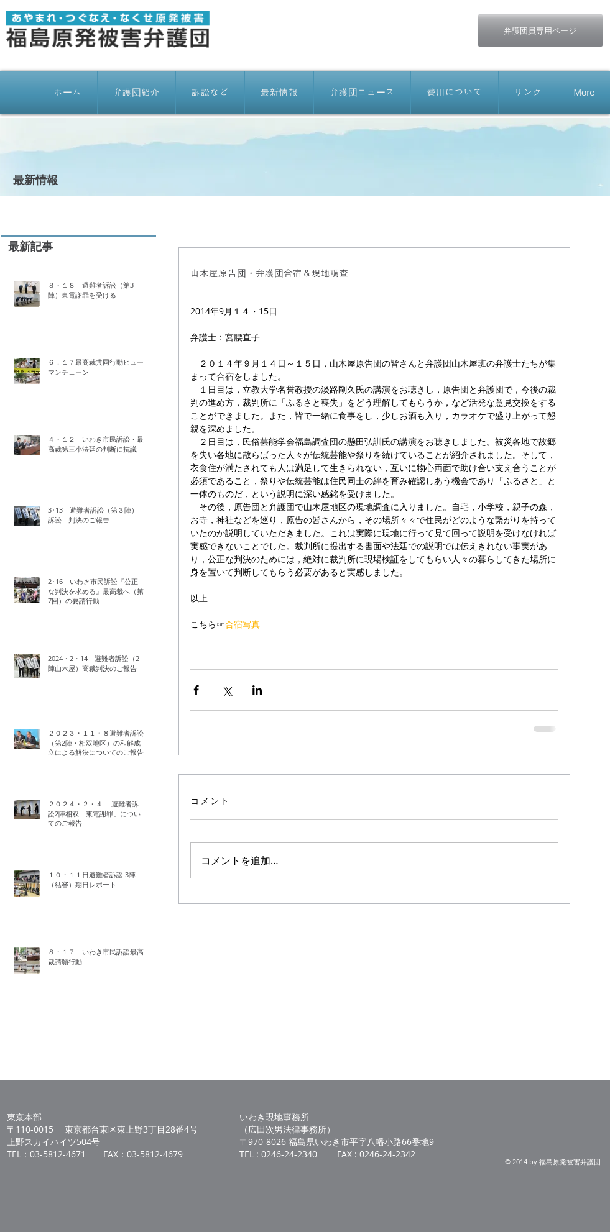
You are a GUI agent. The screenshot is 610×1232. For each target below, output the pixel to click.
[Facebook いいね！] (376, 20)
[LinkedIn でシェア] (257, 690)
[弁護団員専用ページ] (540, 30)
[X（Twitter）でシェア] (227, 690)
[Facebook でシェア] (196, 690)
